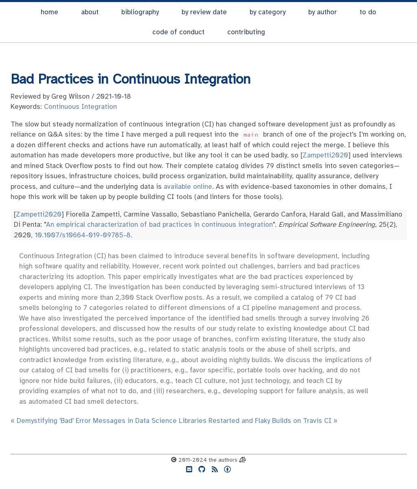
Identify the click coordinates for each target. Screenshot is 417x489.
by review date (204, 12)
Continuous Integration (80, 106)
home (49, 12)
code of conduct (178, 32)
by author (322, 12)
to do (368, 12)
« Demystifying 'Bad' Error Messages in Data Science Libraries (108, 420)
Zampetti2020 (325, 155)
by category (267, 12)
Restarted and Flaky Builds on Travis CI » (273, 420)
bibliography (140, 12)
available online (188, 186)
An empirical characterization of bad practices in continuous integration (159, 224)
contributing (246, 32)
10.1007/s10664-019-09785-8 (83, 235)
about (90, 12)
